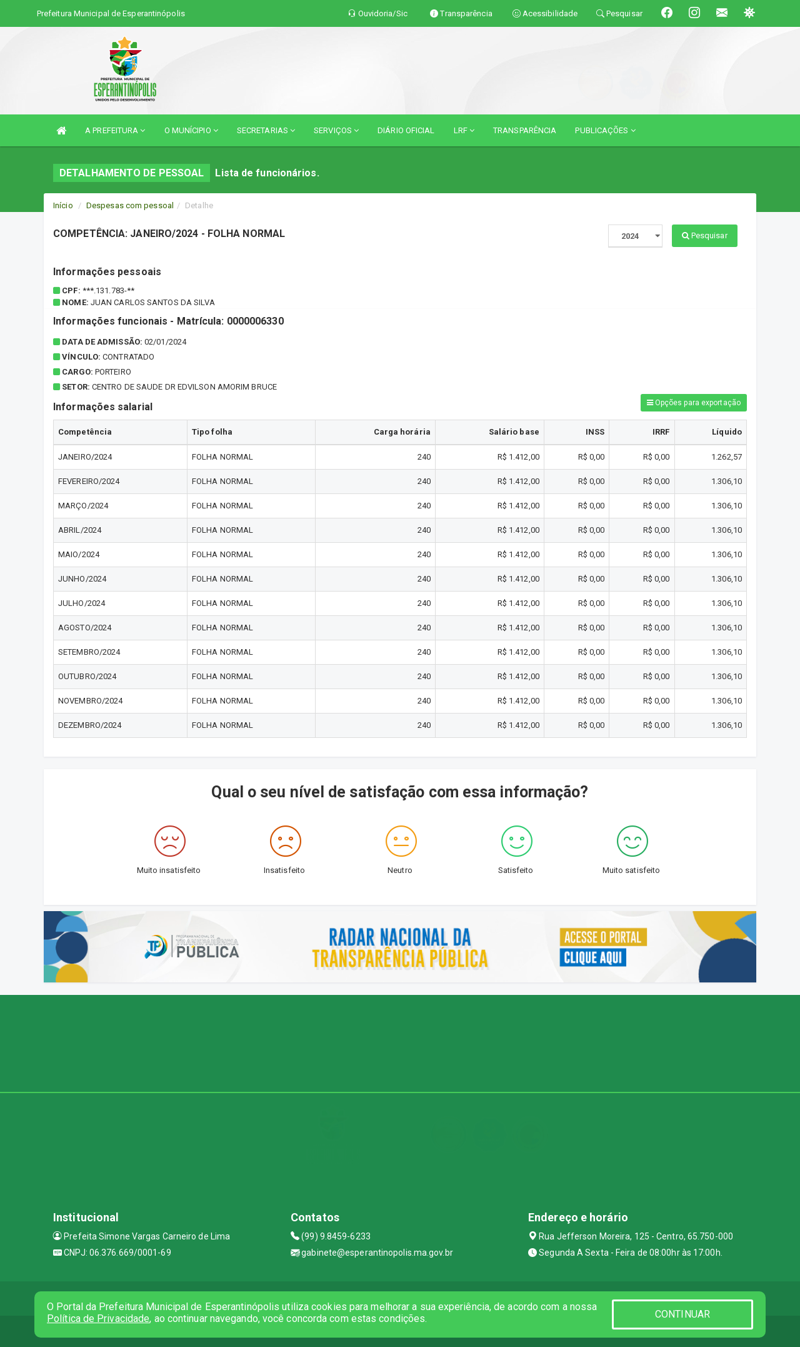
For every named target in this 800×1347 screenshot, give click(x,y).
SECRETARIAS (266, 130)
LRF (464, 130)
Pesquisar (705, 235)
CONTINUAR (682, 1314)
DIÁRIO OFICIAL (406, 130)
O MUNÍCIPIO (191, 130)
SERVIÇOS (336, 130)
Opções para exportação (694, 402)
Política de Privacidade (98, 1318)
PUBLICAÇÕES (605, 130)
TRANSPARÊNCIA (524, 130)
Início (63, 205)
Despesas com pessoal (130, 205)
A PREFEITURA (115, 130)
